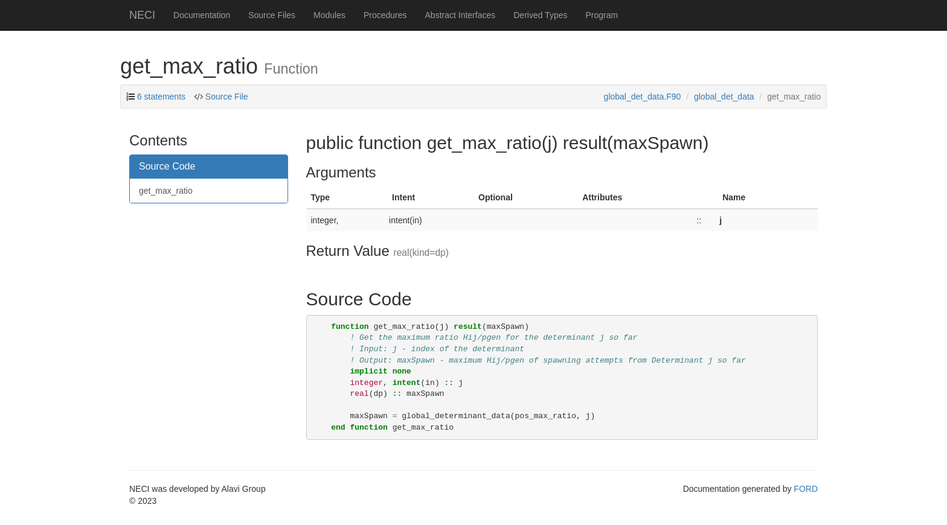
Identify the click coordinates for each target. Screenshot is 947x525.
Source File (226, 96)
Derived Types (540, 15)
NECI (142, 15)
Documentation (201, 15)
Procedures (385, 15)
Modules (329, 15)
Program (601, 15)
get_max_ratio (166, 191)
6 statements (161, 96)
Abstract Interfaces (460, 15)
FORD (806, 489)
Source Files (271, 15)
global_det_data (724, 96)
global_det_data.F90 (642, 96)
